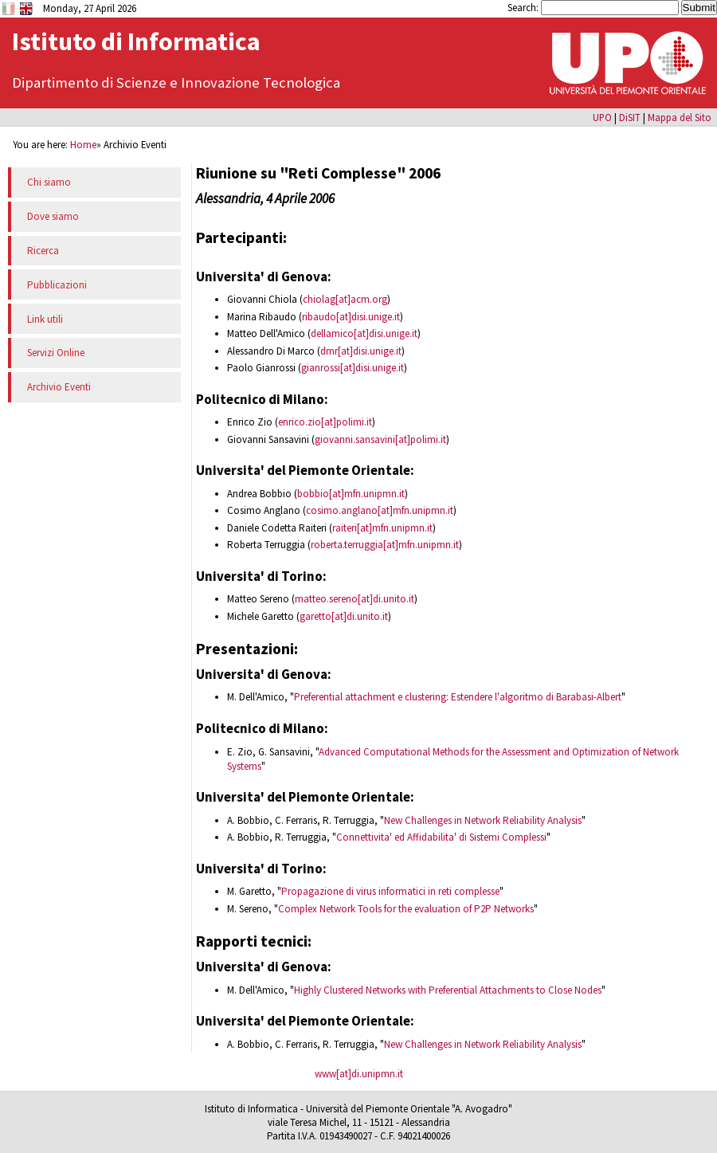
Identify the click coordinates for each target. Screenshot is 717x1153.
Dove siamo (53, 216)
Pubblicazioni (57, 285)
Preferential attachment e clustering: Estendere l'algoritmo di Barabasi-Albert (457, 697)
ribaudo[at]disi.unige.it (351, 317)
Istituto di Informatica (136, 41)
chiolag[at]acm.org (345, 299)
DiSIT (630, 117)
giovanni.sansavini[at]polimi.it (380, 439)
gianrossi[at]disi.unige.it (352, 368)
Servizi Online (55, 352)
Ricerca (43, 250)
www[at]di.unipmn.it (359, 1073)
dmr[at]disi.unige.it (361, 351)
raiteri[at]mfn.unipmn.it (382, 528)
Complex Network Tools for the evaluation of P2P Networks (406, 909)
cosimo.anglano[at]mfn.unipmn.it (379, 510)
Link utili (45, 319)
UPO (602, 117)
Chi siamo (49, 182)
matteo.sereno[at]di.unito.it (354, 599)
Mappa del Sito (679, 117)
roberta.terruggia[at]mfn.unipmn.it (385, 544)
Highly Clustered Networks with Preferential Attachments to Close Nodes (447, 990)
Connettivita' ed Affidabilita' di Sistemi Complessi (441, 837)
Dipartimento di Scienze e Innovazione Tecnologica (176, 82)
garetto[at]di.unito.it (344, 616)
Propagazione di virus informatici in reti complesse (390, 891)
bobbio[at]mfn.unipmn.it (351, 493)
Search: (524, 7)
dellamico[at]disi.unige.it (364, 333)
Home (83, 144)
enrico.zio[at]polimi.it (325, 422)
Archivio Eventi (59, 387)
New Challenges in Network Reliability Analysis (483, 820)
